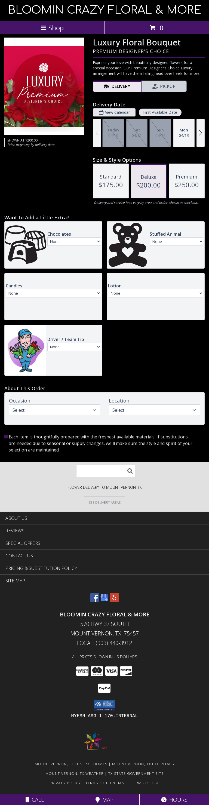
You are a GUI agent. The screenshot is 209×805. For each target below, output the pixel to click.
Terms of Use (145, 783)
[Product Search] (105, 471)
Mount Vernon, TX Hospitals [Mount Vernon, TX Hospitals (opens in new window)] (143, 763)
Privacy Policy (65, 783)
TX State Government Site (136, 773)
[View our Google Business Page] (104, 600)
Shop (52, 27)
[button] (104, 705)
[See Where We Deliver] (104, 502)
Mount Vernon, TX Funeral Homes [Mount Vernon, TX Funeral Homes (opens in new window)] (71, 763)
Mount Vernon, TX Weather (74, 773)
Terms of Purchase (106, 783)
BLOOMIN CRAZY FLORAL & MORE (104, 10)
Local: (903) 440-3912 (104, 643)
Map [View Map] (104, 799)
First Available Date (160, 112)
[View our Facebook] (94, 600)
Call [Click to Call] (35, 799)
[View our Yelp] (114, 600)
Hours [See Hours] (174, 799)
